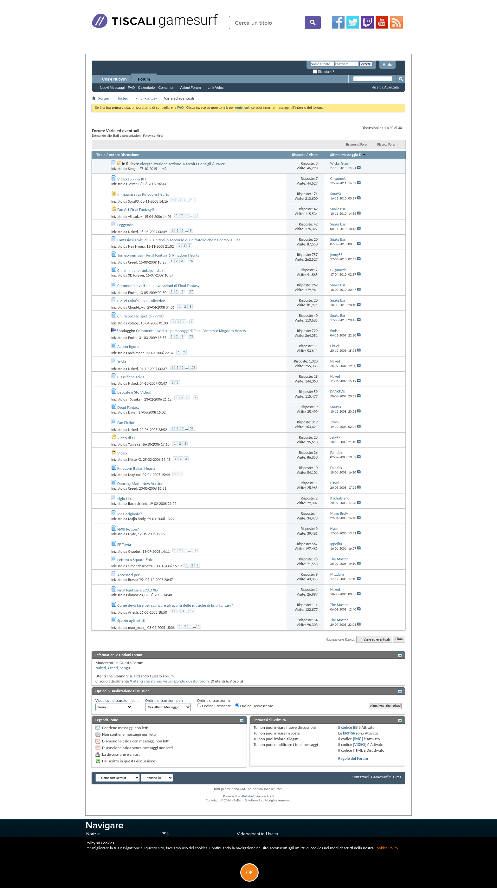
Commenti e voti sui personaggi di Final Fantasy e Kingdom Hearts (191, 330)
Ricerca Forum (387, 144)
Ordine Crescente (214, 705)
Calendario (146, 87)
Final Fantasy (146, 98)
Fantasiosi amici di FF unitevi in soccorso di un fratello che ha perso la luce (179, 240)
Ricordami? (323, 72)
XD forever (136, 275)
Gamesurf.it (380, 776)
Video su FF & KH (131, 179)
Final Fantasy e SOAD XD (137, 590)
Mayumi (134, 475)
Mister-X (134, 459)
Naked (133, 231)
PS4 (165, 834)
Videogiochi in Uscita (257, 834)
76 (191, 261)
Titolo (101, 155)
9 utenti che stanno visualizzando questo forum (169, 681)
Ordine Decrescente (254, 705)
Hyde (132, 534)
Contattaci (360, 776)
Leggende (125, 224)
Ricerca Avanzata (385, 87)
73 (191, 336)
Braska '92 (136, 580)
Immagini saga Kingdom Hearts (143, 194)
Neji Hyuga (136, 246)
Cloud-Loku (136, 307)
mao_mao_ (136, 627)
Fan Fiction (126, 422)
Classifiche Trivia (131, 377)
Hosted (122, 98)
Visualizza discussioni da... (117, 700)
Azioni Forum (190, 87)
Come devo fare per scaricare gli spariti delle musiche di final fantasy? (175, 605)
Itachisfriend (137, 503)
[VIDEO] (359, 744)
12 (191, 611)
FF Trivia (124, 544)
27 (191, 291)
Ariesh (133, 612)
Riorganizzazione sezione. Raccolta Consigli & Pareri (182, 163)
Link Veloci (216, 87)
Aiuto (387, 64)
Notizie (93, 834)
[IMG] (358, 738)
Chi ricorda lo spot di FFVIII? (140, 316)
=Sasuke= (135, 216)
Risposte (298, 155)
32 (191, 428)
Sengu (133, 168)
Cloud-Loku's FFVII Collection (141, 300)
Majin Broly (136, 519)
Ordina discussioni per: (164, 700)
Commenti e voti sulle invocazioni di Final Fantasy (158, 285)
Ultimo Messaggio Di (348, 155)
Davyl (132, 412)
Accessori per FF (130, 574)
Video (122, 453)
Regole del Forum (353, 758)
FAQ (131, 87)
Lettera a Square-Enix (135, 559)
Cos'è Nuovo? (114, 79)
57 (194, 550)
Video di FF (126, 437)
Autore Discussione (124, 155)
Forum (144, 79)
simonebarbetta (140, 566)
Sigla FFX (124, 498)
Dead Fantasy (128, 407)
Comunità (165, 87)
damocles (135, 595)
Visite (313, 155)
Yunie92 (134, 444)
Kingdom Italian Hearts (136, 468)
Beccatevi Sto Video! (134, 392)
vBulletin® (248, 796)
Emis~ (132, 292)
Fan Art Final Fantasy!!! (136, 209)
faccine (349, 733)
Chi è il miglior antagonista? (140, 270)
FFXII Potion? (128, 529)
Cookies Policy (386, 848)
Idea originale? (129, 514)
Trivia (121, 361)
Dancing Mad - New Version (140, 483)
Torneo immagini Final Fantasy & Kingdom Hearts (158, 255)
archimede (136, 353)
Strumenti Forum (357, 144)
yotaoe (133, 323)
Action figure (128, 346)
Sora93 (133, 201)
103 (192, 367)
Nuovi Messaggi (112, 87)
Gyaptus (134, 551)
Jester (132, 184)
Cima (399, 639)
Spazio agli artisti (131, 620)
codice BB (349, 727)
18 (192, 200)
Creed (132, 262)
